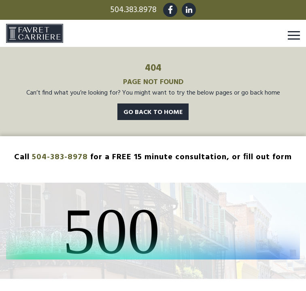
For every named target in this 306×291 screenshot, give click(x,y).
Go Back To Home (153, 112)
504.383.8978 (133, 10)
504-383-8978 (60, 156)
